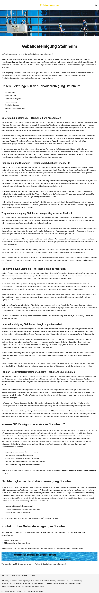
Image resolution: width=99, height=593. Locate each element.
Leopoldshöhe (29, 586)
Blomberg (5, 581)
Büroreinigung (10, 92)
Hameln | (13, 584)
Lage (21, 586)
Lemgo (27, 581)
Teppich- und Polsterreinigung (15, 108)
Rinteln (34, 584)
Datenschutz (16, 575)
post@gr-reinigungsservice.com (20, 543)
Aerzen (15, 586)
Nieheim (5, 584)
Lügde (68, 581)
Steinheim (61, 581)
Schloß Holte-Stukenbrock (62, 584)
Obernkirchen (76, 581)
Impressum (6, 575)
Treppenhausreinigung (13, 99)
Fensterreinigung (11, 102)
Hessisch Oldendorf (23, 584)
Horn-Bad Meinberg (49, 581)
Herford (49, 584)
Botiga (41, 591)
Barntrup (13, 581)
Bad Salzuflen (36, 581)
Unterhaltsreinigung (12, 105)
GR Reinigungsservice (49, 5)
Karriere (31, 575)
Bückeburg (42, 584)
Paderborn (39, 586)
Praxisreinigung (10, 96)
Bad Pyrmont (78, 584)
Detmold (21, 581)
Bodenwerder (7, 586)
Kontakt (24, 575)
